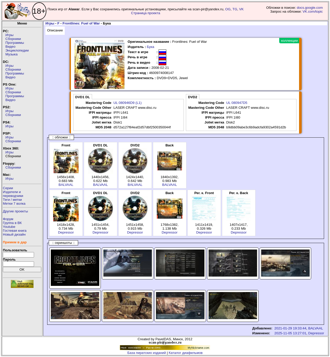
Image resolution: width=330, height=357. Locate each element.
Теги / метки (12, 200)
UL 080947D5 (236, 103)
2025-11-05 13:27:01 (290, 333)
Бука (150, 47)
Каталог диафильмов (186, 353)
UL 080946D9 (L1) (127, 103)
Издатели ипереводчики (13, 194)
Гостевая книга (15, 231)
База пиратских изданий (146, 353)
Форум (8, 219)
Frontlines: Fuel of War (81, 23)
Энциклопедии (17, 50)
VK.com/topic (312, 11)
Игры (9, 35)
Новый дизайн (14, 234)
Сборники (13, 39)
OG (228, 9)
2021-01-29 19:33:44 (290, 328)
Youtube (9, 227)
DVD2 (192, 97)
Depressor (66, 232)
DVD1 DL (82, 97)
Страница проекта (145, 13)
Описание (55, 30)
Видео (10, 46)
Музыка (11, 54)
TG (235, 9)
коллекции (289, 41)
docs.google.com (310, 8)
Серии (8, 188)
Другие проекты (15, 211)
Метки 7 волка (14, 203)
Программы (14, 43)
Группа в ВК (12, 223)
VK (241, 9)
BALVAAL (66, 185)
